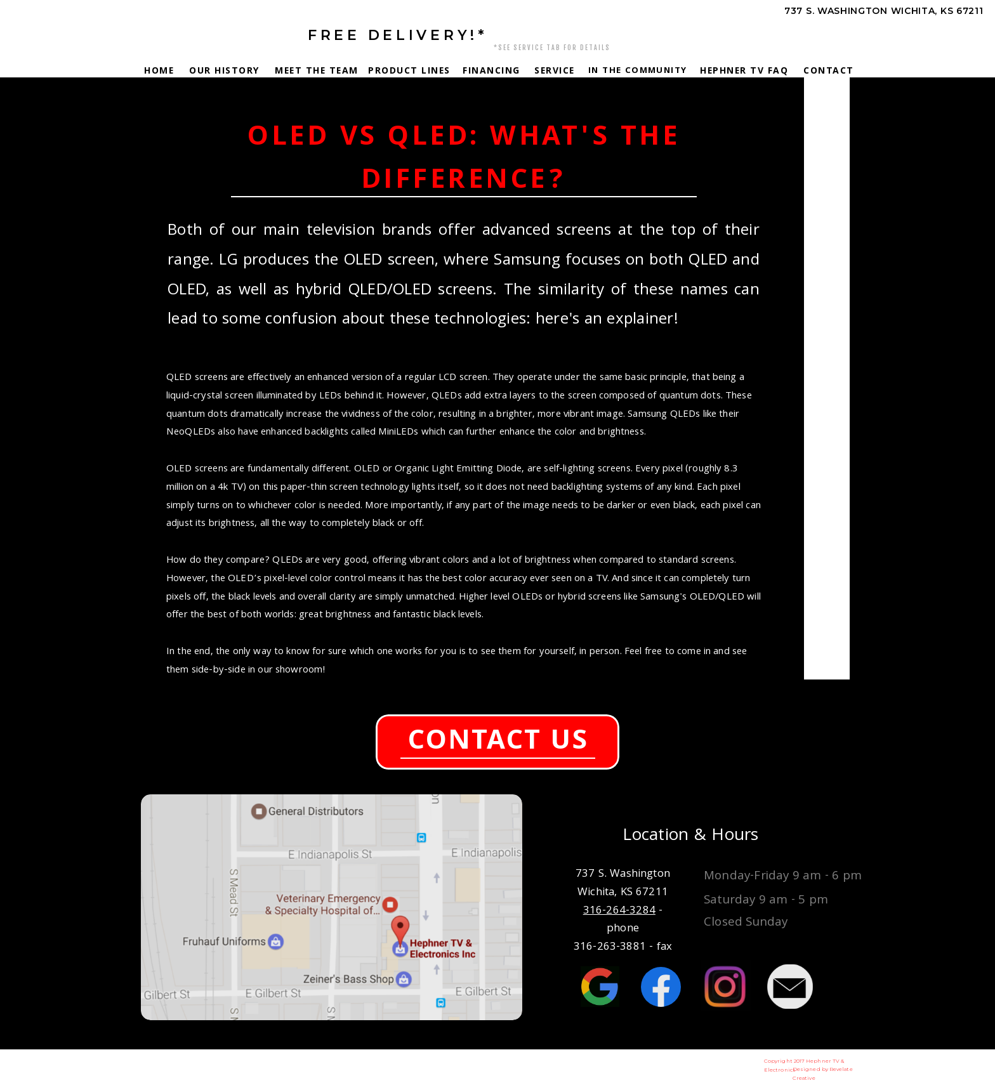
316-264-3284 (854, 35)
